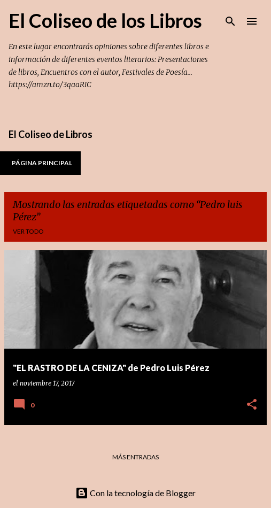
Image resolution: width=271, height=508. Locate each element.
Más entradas (135, 457)
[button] (251, 405)
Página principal (42, 163)
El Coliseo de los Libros (105, 20)
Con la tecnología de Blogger (135, 493)
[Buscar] (230, 21)
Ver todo (28, 231)
